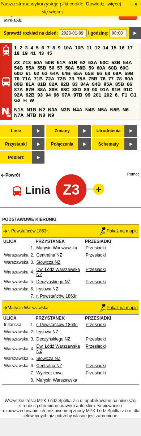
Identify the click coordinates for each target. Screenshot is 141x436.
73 (71, 78)
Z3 (17, 62)
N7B (31, 115)
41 (33, 53)
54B (18, 68)
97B (77, 95)
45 (49, 53)
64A (54, 73)
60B (112, 68)
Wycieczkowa (50, 372)
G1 (133, 95)
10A (67, 47)
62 (36, 73)
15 (113, 47)
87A (18, 89)
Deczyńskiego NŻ (53, 281)
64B (66, 73)
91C (127, 89)
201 (97, 95)
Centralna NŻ (49, 255)
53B (115, 62)
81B (41, 84)
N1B (31, 109)
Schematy (108, 144)
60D (18, 73)
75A (81, 78)
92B (30, 95)
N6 (126, 109)
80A (129, 78)
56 (51, 68)
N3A (53, 109)
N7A (19, 115)
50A (38, 62)
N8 (42, 115)
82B (65, 84)
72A (50, 78)
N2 (42, 109)
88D (76, 89)
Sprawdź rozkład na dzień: (31, 33)
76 (103, 78)
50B (49, 62)
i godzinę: (98, 33)
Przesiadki (96, 247)
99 (87, 95)
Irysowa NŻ (48, 289)
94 (48, 95)
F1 (124, 95)
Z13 (26, 62)
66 (99, 73)
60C (124, 68)
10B (79, 47)
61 (28, 73)
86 (129, 84)
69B (129, 73)
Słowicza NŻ (49, 262)
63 (44, 73)
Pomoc (133, 174)
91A (104, 89)
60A (101, 68)
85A (108, 84)
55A (30, 68)
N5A (102, 109)
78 (119, 78)
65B (89, 73)
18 (17, 53)
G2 (17, 100)
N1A (19, 109)
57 (60, 68)
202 (108, 95)
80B (18, 84)
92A (18, 95)
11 (89, 47)
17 (130, 47)
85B (119, 84)
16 (122, 47)
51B (72, 62)
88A (41, 89)
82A (53, 84)
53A (92, 62)
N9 (51, 115)
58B (81, 68)
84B (96, 84)
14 (105, 47)
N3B (65, 109)
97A (66, 95)
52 (83, 62)
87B (30, 89)
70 (17, 78)
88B (53, 89)
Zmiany (62, 130)
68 (107, 73)
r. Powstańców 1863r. (57, 296)
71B (38, 78)
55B (41, 68)
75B (93, 78)
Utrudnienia (109, 130)
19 (25, 53)
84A (84, 84)
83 (75, 84)
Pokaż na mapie (118, 230)
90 (94, 89)
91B (116, 89)
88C (65, 89)
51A (61, 62)
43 (41, 53)
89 (86, 89)
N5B (115, 109)
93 (40, 95)
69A (117, 73)
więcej (114, 3)
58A (69, 68)
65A (77, 73)
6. (117, 95)
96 (56, 95)
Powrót (12, 175)
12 (97, 47)
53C (104, 62)
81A (30, 84)
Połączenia (62, 144)
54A (127, 62)
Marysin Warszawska (57, 247)
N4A (77, 109)
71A (26, 78)
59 (91, 68)
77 (111, 78)
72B (61, 78)
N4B (90, 109)
